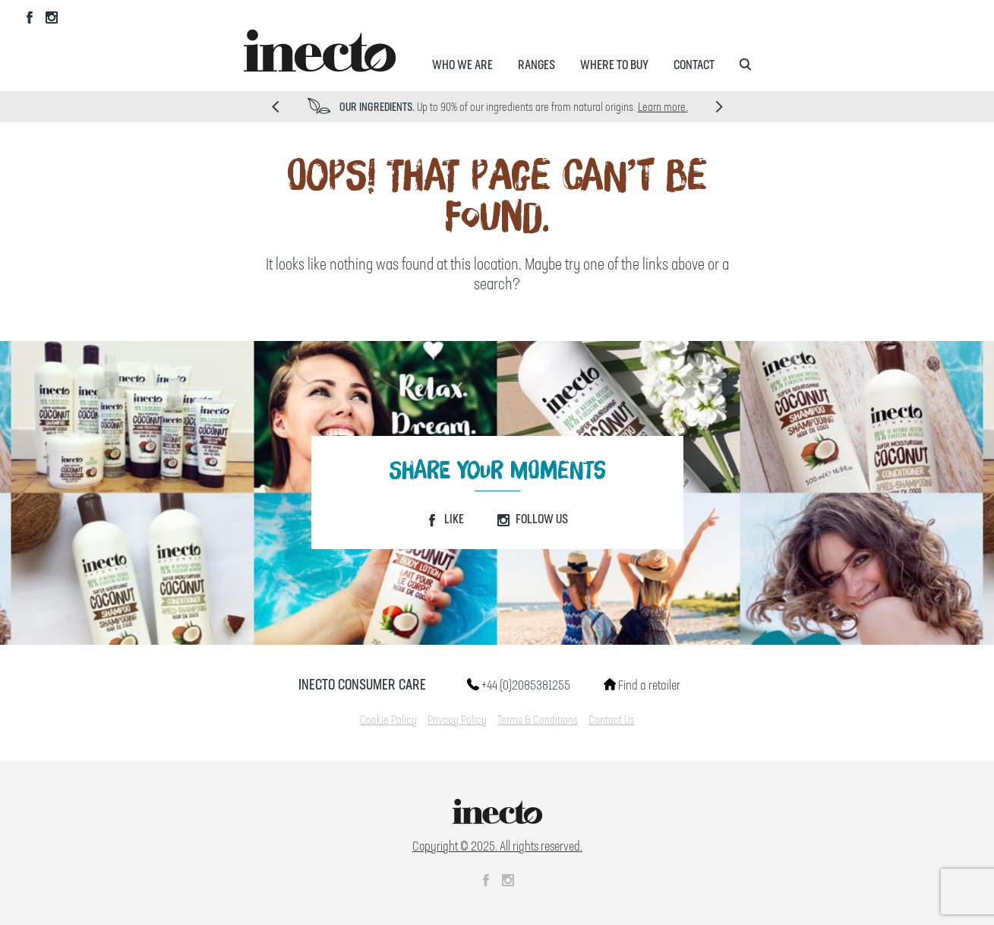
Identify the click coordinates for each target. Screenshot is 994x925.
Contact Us (611, 721)
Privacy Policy (457, 721)
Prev (275, 106)
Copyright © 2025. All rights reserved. (497, 847)
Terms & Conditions (537, 721)
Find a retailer (642, 686)
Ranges (536, 65)
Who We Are (462, 65)
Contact (694, 65)
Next (719, 106)
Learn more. (663, 108)
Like (445, 519)
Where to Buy (614, 65)
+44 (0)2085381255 (518, 686)
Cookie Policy (388, 721)
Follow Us (532, 519)
